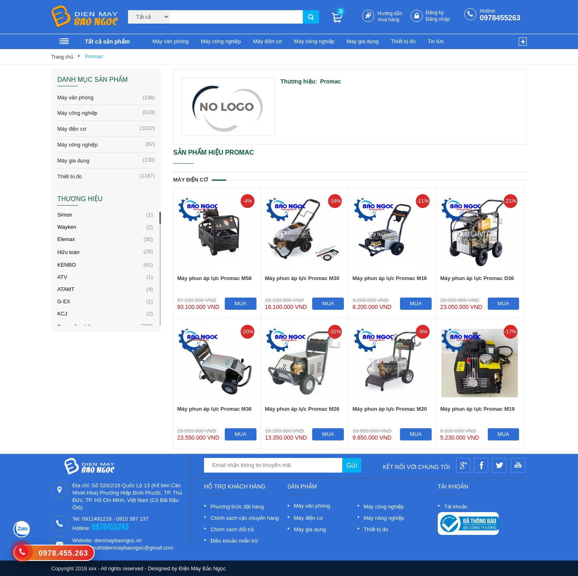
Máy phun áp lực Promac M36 (214, 409)
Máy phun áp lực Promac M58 (214, 278)
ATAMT (65, 289)
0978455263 (500, 18)
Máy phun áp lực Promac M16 (389, 278)
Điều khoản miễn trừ (234, 541)
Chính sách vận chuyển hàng (245, 518)
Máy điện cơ (267, 41)
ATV (62, 277)
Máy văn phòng (170, 41)
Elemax (66, 239)
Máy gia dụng (363, 41)
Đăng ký (435, 12)
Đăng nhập (438, 19)
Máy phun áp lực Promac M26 (302, 409)
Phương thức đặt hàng (237, 507)
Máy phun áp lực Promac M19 (477, 409)
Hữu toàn (68, 252)
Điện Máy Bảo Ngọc (202, 568)
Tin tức (436, 41)
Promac (94, 56)
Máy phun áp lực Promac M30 (302, 278)
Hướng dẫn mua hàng (390, 16)
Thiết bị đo (403, 41)
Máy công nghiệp (221, 41)
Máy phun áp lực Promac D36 (477, 278)
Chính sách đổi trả (232, 529)
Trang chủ (62, 57)
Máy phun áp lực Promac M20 (389, 409)
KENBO (66, 265)
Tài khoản (455, 507)
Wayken (66, 227)
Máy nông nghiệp (314, 41)
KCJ (62, 314)
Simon (64, 215)
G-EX (63, 301)
